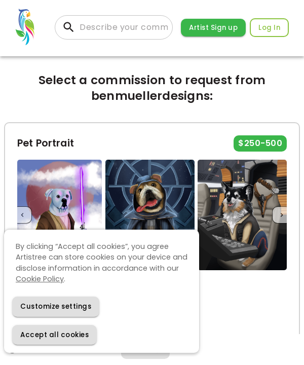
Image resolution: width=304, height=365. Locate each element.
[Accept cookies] (54, 335)
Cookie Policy (40, 279)
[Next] (282, 215)
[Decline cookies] (55, 306)
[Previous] (22, 215)
